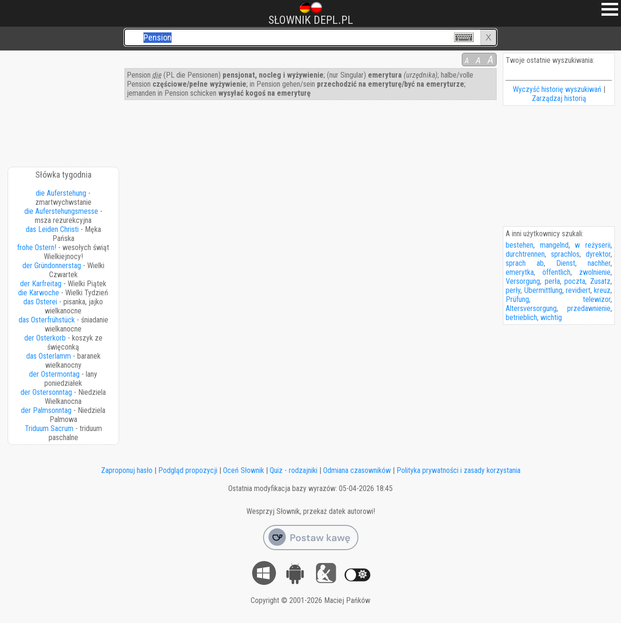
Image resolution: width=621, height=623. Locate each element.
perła (552, 281)
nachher (599, 263)
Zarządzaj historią (559, 98)
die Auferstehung (61, 193)
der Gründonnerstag (51, 265)
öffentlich (556, 272)
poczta (574, 281)
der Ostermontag (54, 374)
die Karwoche (38, 292)
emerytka (520, 272)
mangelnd (554, 245)
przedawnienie (589, 308)
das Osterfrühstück (47, 319)
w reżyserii (593, 245)
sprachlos (565, 254)
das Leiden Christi (52, 229)
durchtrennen (525, 254)
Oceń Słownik (243, 470)
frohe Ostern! (36, 247)
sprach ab (525, 263)
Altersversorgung (531, 308)
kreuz (602, 290)
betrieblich (521, 317)
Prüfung (517, 299)
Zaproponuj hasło (127, 470)
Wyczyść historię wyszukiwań (557, 89)
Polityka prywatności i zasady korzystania (458, 470)
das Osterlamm (48, 356)
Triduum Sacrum (49, 428)
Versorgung (523, 281)
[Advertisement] (63, 105)
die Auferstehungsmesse (61, 211)
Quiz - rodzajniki (293, 470)
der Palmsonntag (46, 410)
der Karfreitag (40, 283)
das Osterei (40, 301)
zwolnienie (595, 272)
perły (513, 290)
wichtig (551, 317)
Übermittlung (543, 290)
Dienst (565, 263)
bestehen (519, 245)
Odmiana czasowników (357, 470)
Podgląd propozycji (187, 470)
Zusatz (600, 281)
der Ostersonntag (46, 392)
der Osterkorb (45, 337)
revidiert (578, 290)
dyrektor (598, 254)
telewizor (597, 299)
